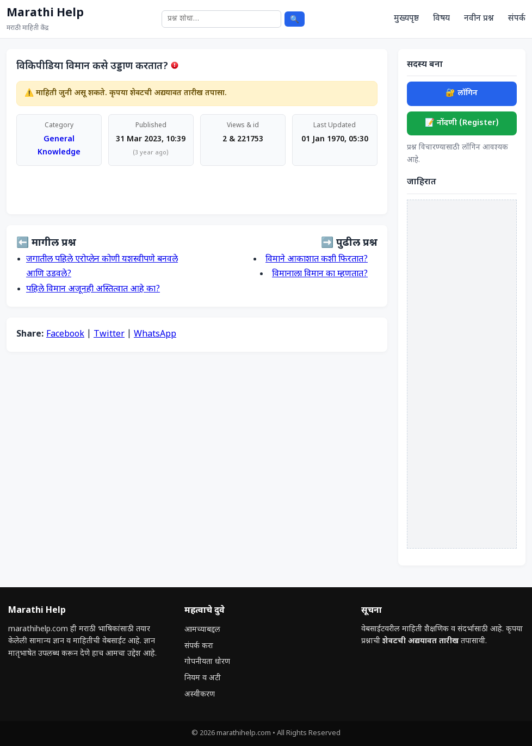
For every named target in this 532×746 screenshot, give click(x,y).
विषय (441, 18)
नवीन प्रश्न (479, 18)
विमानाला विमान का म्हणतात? (320, 274)
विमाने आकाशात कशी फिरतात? (316, 259)
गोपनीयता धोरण (207, 662)
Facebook (65, 334)
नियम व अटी (202, 678)
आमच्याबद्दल (202, 630)
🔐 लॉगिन (462, 93)
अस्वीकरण (199, 694)
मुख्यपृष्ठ (406, 18)
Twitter (109, 334)
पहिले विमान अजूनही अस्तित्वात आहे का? (93, 289)
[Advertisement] (461, 374)
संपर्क (516, 18)
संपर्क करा (198, 646)
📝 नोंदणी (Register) (462, 123)
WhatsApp (155, 334)
